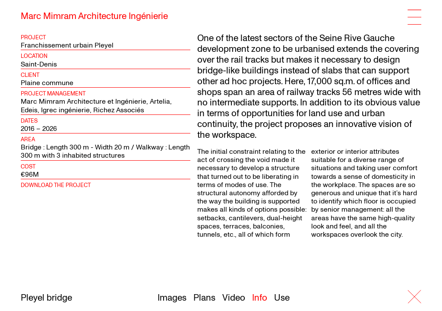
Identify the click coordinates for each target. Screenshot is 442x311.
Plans (204, 298)
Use (282, 298)
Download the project (56, 185)
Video (233, 298)
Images (172, 298)
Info (259, 298)
